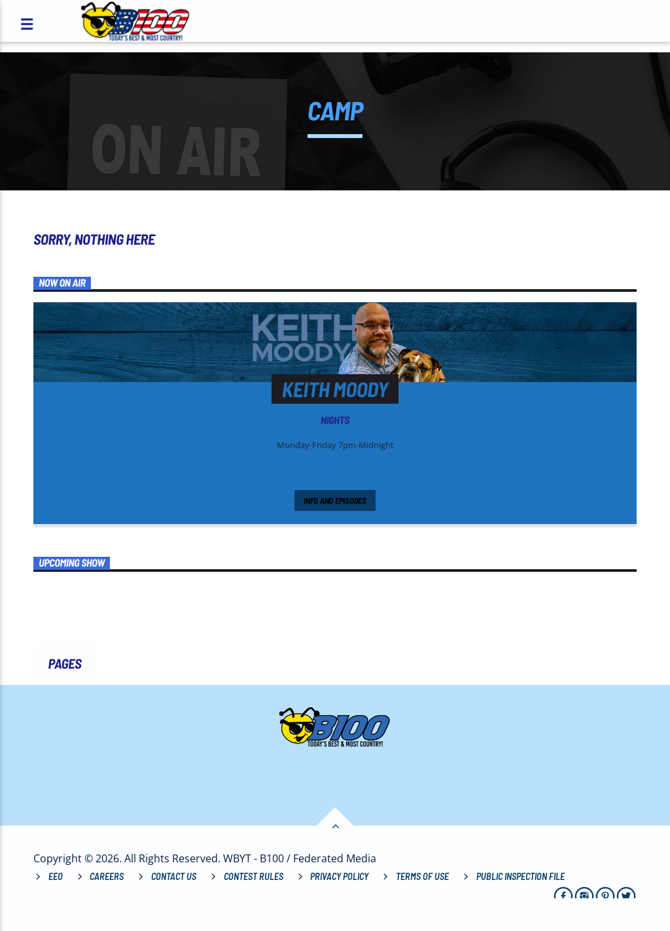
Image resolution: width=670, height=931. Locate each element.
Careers (107, 876)
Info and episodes (335, 500)
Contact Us (173, 876)
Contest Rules (253, 876)
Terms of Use (422, 876)
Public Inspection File (520, 876)
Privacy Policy (339, 876)
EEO (55, 876)
